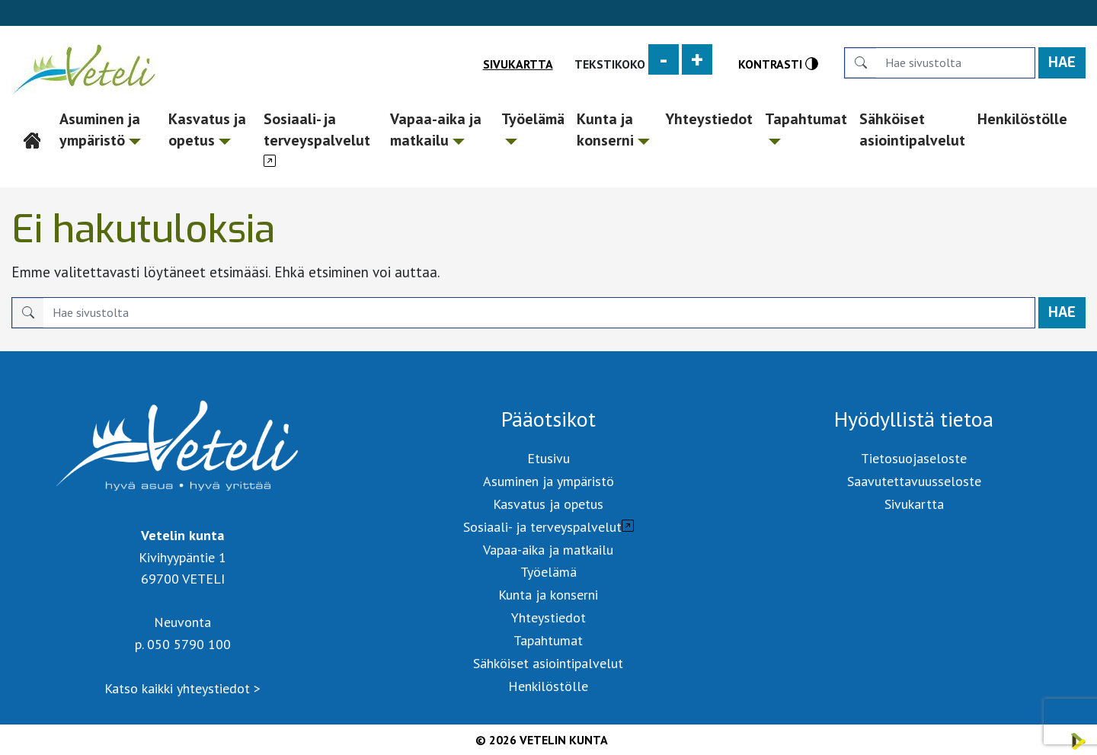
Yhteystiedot (709, 119)
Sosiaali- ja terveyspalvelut (317, 129)
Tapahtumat (806, 127)
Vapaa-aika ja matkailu (435, 129)
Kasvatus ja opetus (207, 129)
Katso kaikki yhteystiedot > (182, 688)
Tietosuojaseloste (914, 458)
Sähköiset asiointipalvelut (912, 129)
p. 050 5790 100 (183, 644)
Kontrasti (778, 63)
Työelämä (532, 127)
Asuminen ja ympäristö (100, 129)
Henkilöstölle (1022, 119)
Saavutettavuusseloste (914, 481)
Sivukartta (518, 64)
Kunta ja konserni (613, 129)
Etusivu (33, 119)
